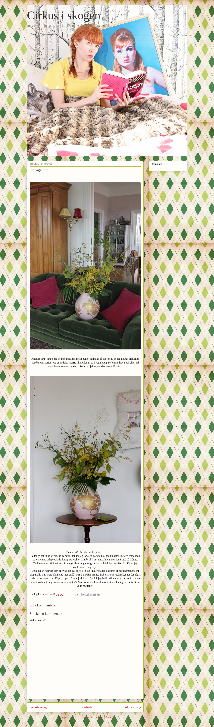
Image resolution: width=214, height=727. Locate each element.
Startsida (86, 707)
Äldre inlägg (133, 707)
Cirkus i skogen (63, 15)
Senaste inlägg (39, 707)
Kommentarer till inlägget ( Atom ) (94, 717)
